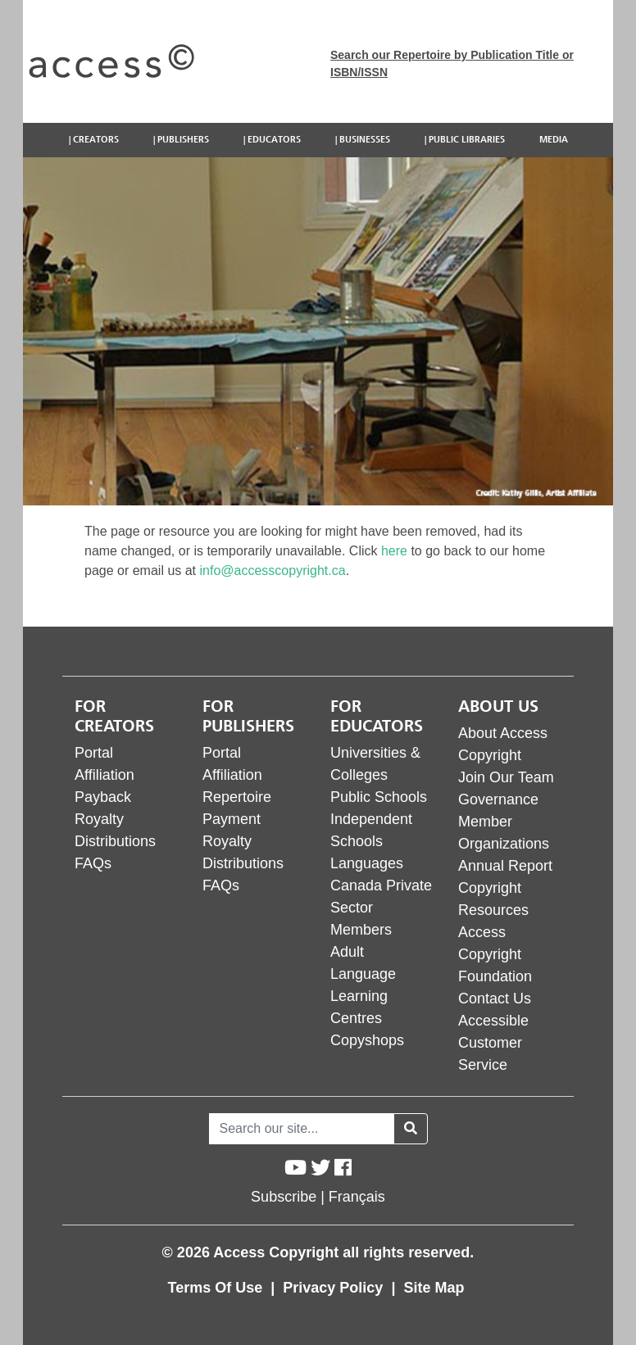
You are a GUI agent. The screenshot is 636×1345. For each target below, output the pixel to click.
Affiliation (104, 775)
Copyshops (367, 1040)
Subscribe (283, 1197)
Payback (103, 797)
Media (553, 139)
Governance (498, 799)
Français (357, 1197)
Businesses (364, 139)
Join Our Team (506, 777)
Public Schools (378, 797)
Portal (94, 753)
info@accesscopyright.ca (273, 570)
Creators (96, 139)
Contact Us (494, 998)
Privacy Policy (335, 1287)
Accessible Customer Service (493, 1042)
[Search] (301, 1128)
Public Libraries (467, 139)
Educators (274, 139)
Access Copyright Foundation (495, 954)
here (394, 551)
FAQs (93, 863)
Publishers (183, 139)
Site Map (433, 1287)
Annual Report (505, 866)
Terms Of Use (217, 1287)
